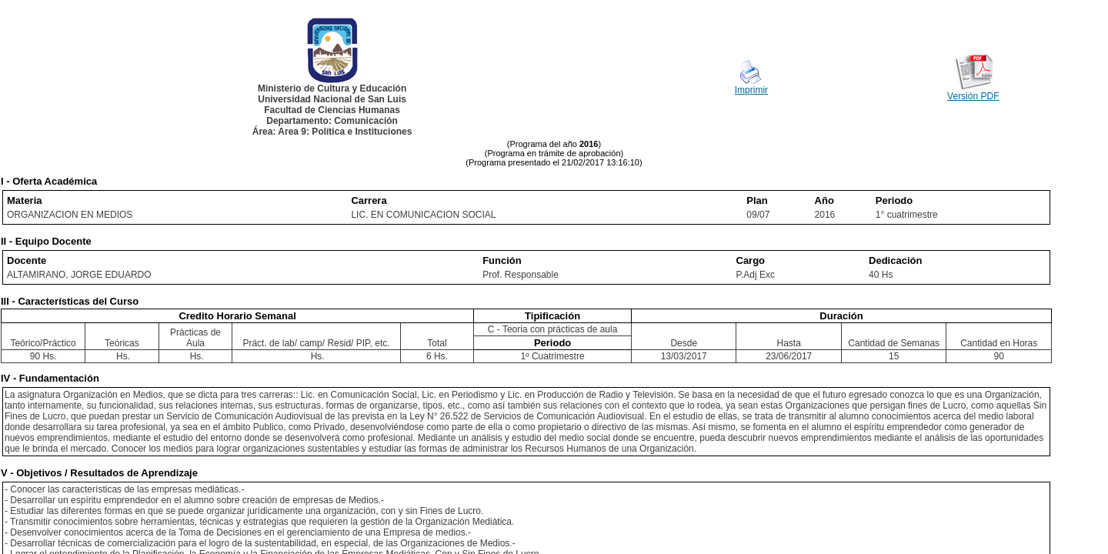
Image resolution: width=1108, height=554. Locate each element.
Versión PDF (973, 96)
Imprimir (751, 90)
